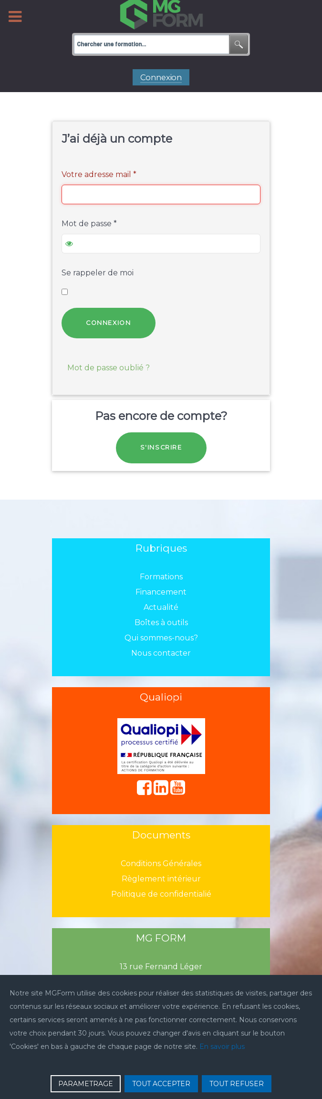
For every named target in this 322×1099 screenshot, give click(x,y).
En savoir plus (222, 1046)
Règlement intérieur (161, 878)
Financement (161, 592)
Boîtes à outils (161, 622)
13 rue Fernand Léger (161, 966)
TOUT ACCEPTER (161, 1083)
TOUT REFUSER (236, 1083)
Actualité (161, 607)
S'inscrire (161, 447)
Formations (161, 576)
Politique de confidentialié (161, 894)
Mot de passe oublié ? (108, 367)
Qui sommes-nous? (161, 637)
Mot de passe (89, 223)
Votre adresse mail (99, 174)
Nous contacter (161, 653)
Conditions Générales (161, 863)
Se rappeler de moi (98, 272)
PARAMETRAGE (85, 1083)
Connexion (108, 322)
